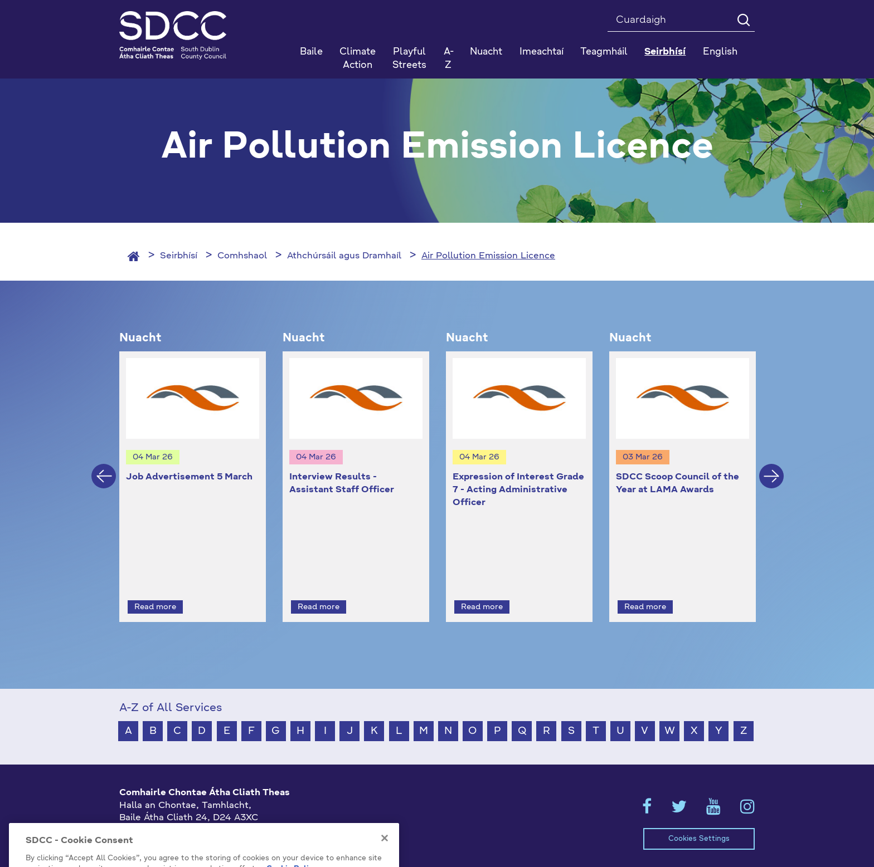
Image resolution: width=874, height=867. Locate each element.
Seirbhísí (178, 256)
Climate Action (357, 58)
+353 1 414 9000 (159, 816)
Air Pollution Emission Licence (488, 256)
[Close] (384, 860)
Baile (311, 52)
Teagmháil (604, 52)
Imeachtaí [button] (541, 52)
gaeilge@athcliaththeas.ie (177, 834)
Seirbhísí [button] (665, 52)
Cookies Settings (699, 818)
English (720, 52)
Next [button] (771, 466)
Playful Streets (409, 58)
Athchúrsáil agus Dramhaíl (344, 256)
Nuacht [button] (486, 52)
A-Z (449, 58)
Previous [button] (103, 466)
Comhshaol (242, 256)
